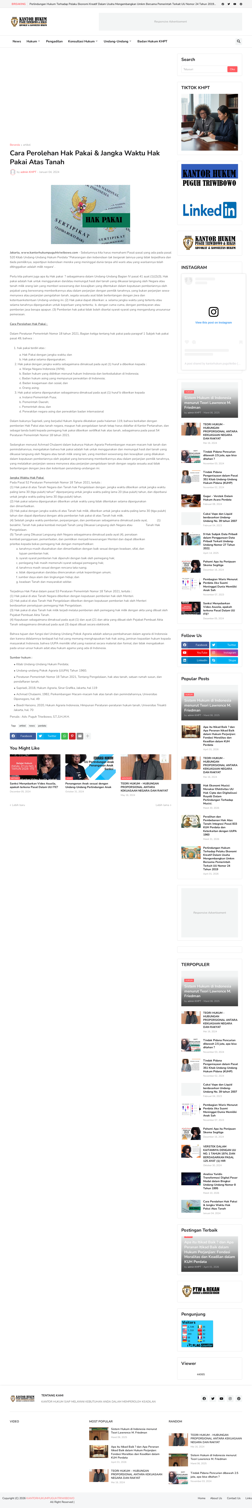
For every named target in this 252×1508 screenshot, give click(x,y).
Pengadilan (54, 41)
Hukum (32, 41)
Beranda (15, 145)
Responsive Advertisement (170, 21)
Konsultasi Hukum (81, 41)
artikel (27, 145)
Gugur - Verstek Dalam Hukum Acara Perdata (218, 498)
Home (201, 1498)
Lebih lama (162, 805)
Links (249, 1498)
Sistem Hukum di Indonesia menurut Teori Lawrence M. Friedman (134, 1430)
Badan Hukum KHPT (152, 41)
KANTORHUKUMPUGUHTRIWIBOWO (50, 1498)
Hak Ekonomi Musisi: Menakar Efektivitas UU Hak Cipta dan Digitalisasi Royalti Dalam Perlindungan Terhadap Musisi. (220, 794)
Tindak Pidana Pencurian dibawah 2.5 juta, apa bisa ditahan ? (220, 455)
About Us (216, 1498)
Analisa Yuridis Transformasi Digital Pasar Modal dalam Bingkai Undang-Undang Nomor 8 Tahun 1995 (220, 1181)
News (17, 41)
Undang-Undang (116, 41)
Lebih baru (18, 805)
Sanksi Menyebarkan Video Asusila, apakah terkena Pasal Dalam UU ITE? (34, 785)
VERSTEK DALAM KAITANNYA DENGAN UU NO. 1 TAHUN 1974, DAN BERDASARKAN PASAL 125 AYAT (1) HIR (219, 1154)
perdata (42, 725)
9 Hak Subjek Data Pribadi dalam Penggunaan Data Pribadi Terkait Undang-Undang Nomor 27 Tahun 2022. (220, 541)
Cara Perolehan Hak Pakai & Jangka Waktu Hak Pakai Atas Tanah (220, 1205)
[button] (238, 41)
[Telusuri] (204, 69)
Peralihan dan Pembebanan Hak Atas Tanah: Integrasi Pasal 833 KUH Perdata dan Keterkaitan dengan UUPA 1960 (220, 826)
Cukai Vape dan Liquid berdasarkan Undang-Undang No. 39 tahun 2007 (220, 517)
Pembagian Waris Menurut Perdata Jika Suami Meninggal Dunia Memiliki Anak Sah (220, 585)
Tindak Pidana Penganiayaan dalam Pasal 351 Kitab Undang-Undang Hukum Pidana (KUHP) (220, 477)
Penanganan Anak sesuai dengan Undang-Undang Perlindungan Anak (88, 785)
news (32, 725)
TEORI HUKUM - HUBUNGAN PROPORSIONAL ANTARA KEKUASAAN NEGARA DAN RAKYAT (144, 787)
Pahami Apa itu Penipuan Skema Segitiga (219, 563)
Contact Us (234, 1498)
